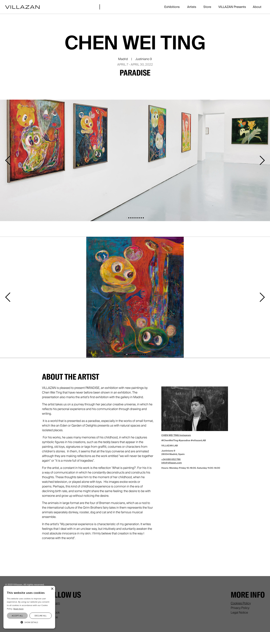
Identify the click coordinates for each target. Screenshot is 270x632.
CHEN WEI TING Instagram (176, 435)
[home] (22, 7)
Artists (191, 7)
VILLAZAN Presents (232, 7)
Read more (18, 608)
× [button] (52, 589)
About (257, 7)
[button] (8, 160)
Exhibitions (172, 7)
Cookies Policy (241, 603)
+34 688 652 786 (171, 459)
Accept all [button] (17, 615)
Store (207, 7)
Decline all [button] (41, 615)
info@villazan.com (171, 462)
